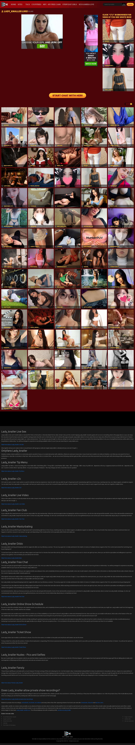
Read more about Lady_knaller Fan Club (12, 519)
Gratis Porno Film (7, 721)
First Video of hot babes (9, 725)
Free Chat (12, 596)
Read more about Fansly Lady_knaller (12, 683)
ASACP (67, 737)
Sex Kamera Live (86, 4)
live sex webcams (129, 721)
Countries (36, 4)
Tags (27, 4)
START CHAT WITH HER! (67, 95)
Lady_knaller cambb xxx (23, 710)
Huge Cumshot (7, 719)
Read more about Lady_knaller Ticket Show (13, 647)
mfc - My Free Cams (52, 4)
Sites (20, 4)
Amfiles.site (128, 719)
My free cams (99, 702)
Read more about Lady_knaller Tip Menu (12, 471)
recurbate (31, 702)
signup (130, 4)
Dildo (11, 558)
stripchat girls (69, 4)
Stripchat (90, 702)
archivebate (25, 702)
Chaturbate (84, 702)
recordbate (38, 702)
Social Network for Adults (9, 717)
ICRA (71, 737)
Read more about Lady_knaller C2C (11, 487)
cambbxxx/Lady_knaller (64, 710)
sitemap (5, 723)
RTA (63, 737)
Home (13, 4)
